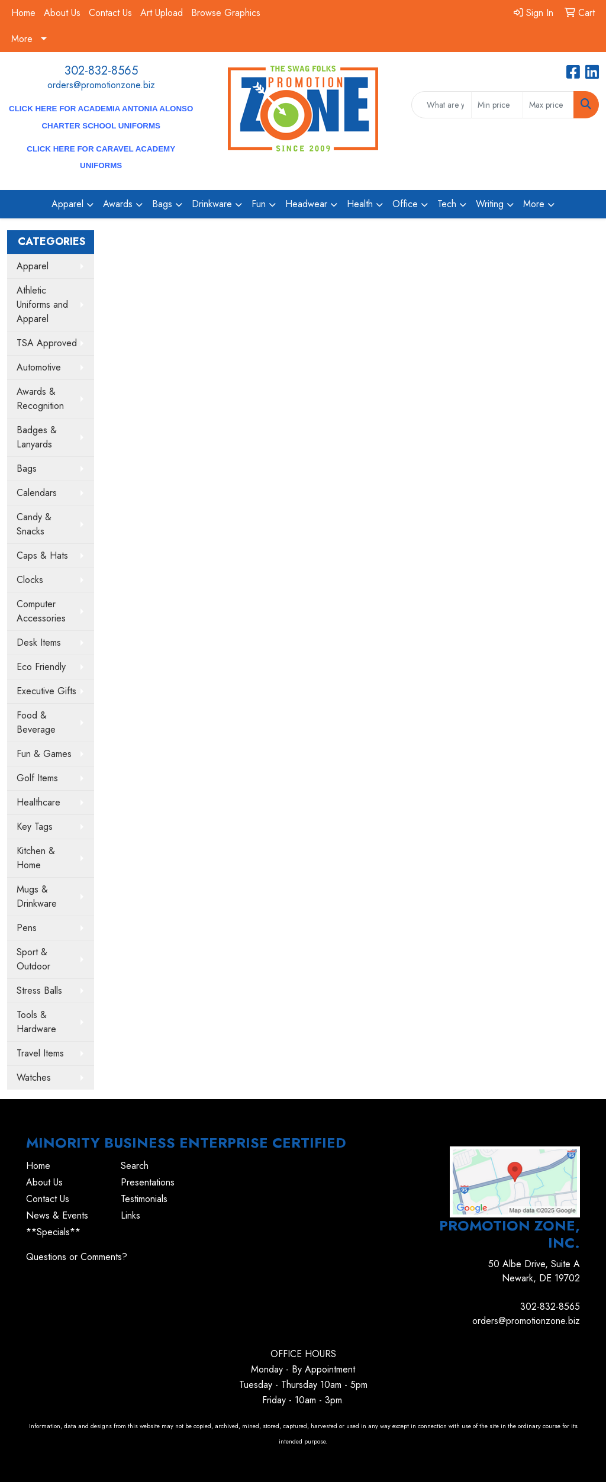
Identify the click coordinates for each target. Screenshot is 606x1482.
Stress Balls (39, 990)
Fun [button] (259, 204)
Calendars (37, 493)
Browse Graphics (225, 13)
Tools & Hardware (36, 1022)
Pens (27, 928)
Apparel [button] (67, 204)
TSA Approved (47, 343)
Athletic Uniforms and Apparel (42, 304)
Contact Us (110, 13)
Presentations (148, 1182)
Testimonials (144, 1199)
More (22, 39)
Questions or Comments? (76, 1257)
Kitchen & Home (36, 858)
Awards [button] (118, 204)
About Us (62, 13)
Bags (27, 468)
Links (130, 1215)
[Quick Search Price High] (548, 104)
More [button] (533, 204)
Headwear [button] (306, 204)
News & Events (57, 1215)
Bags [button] (162, 204)
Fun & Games (44, 754)
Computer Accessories (41, 611)
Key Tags (35, 826)
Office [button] (405, 204)
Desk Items (39, 642)
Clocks (30, 580)
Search (135, 1165)
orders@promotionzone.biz (101, 85)
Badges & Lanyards (37, 437)
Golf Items (37, 778)
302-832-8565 (101, 70)
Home (23, 13)
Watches (34, 1077)
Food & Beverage (36, 722)
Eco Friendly (41, 667)
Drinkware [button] (212, 204)
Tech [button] (446, 204)
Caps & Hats (42, 555)
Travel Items (40, 1053)
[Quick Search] (441, 104)
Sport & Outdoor (33, 959)
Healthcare (38, 802)
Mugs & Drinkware (37, 896)
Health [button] (360, 204)
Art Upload (161, 13)
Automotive (39, 367)
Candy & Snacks (34, 524)
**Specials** (53, 1232)
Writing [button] (490, 204)
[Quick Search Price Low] (497, 104)
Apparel (33, 266)
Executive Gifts (46, 691)
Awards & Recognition (40, 399)
